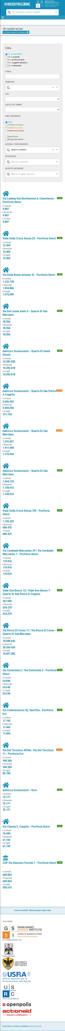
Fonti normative (21, 910)
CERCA (8, 71)
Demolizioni (13, 136)
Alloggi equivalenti (15, 139)
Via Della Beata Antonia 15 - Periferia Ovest (29, 274)
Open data (46, 910)
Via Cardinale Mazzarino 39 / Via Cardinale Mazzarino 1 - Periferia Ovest (28, 552)
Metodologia (35, 910)
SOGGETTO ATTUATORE (14, 168)
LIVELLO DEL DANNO (13, 105)
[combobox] (29, 12)
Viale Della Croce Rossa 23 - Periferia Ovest (29, 238)
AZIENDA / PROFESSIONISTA (16, 144)
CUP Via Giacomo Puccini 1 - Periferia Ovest (29, 862)
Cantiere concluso (15, 125)
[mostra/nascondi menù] (2, 17)
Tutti (10, 122)
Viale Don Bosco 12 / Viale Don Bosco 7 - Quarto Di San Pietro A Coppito (27, 592)
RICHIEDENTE (10, 156)
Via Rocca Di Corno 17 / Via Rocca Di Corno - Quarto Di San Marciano (29, 632)
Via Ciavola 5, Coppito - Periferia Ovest (26, 826)
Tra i (16, 60)
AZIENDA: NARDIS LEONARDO (15, 32)
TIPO (7, 94)
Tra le (14, 57)
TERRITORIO (10, 82)
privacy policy (35, 1026)
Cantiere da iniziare (16, 131)
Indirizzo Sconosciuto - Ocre (20, 790)
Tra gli (15, 54)
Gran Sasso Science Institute (15, 1026)
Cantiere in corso (15, 128)
